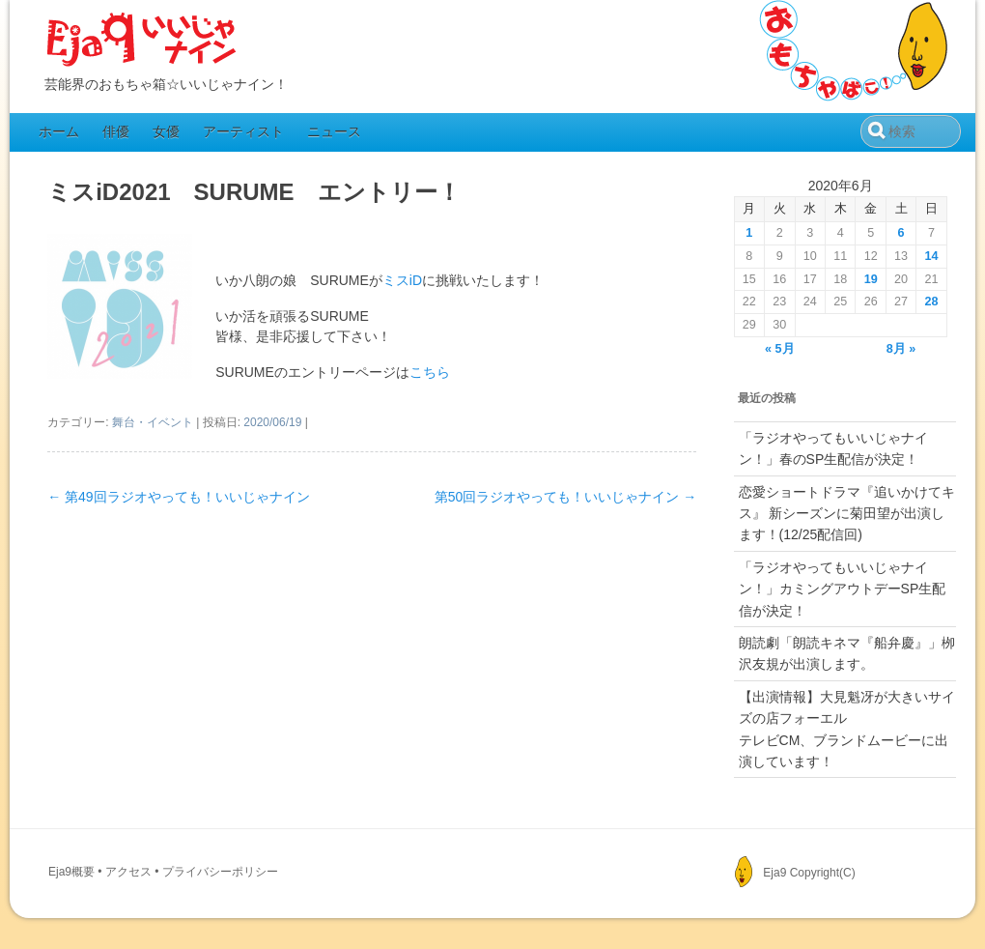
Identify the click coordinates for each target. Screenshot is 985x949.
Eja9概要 (71, 871)
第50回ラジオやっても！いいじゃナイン (565, 496)
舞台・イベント (152, 422)
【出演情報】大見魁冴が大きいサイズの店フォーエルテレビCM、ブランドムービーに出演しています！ (847, 729)
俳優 (115, 131)
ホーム (59, 131)
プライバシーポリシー (220, 871)
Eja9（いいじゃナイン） (142, 41)
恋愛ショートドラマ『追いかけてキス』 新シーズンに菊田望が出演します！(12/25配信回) (847, 513)
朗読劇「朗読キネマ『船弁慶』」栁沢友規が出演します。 (847, 653)
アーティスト (243, 131)
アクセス (128, 871)
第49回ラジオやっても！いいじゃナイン (178, 496)
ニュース (334, 131)
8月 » (901, 349)
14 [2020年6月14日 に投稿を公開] (932, 256)
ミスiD (402, 280)
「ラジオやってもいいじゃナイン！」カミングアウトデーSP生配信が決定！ (842, 589)
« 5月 (780, 349)
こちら (429, 372)
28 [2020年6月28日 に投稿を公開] (932, 301)
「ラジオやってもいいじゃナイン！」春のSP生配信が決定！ (833, 448)
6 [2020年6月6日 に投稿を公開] (901, 233)
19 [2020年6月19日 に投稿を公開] (871, 279)
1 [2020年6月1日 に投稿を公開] (749, 233)
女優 (166, 131)
